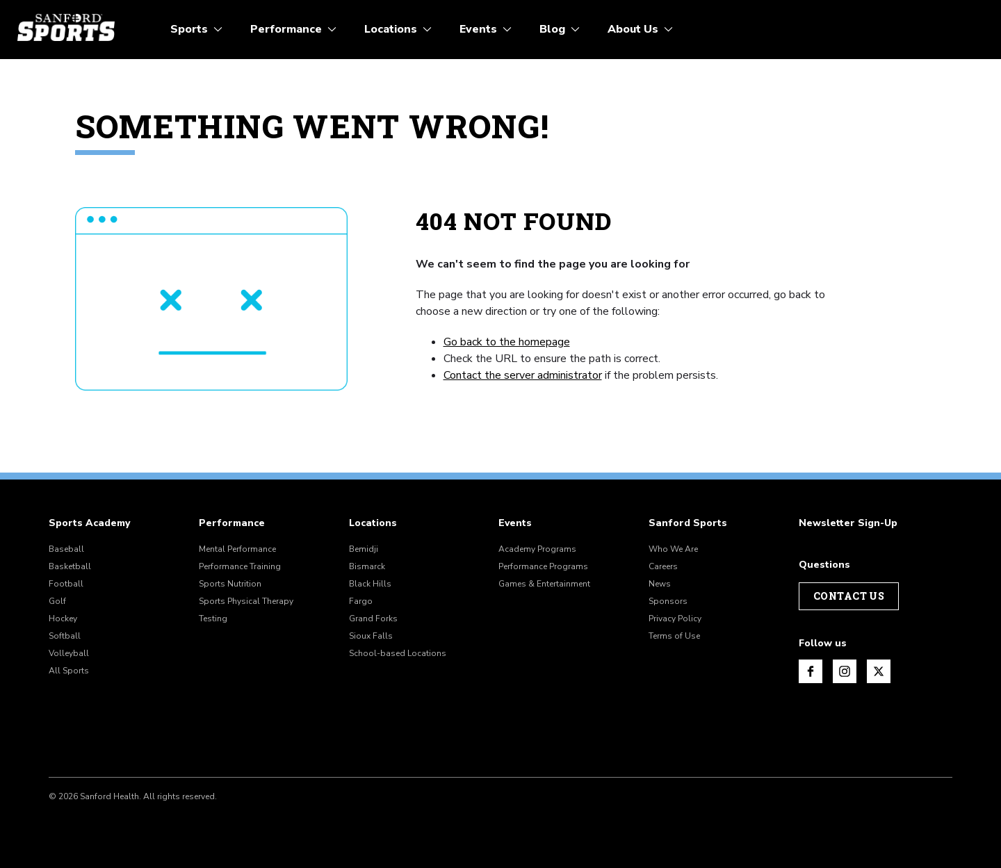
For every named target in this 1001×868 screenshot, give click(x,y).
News (660, 583)
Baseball (66, 549)
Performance (232, 523)
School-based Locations (397, 653)
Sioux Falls (371, 635)
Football (66, 583)
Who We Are (673, 549)
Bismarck (367, 566)
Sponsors (668, 601)
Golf (57, 601)
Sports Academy (89, 523)
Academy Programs (537, 549)
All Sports (69, 670)
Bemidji (363, 549)
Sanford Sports (688, 523)
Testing (213, 618)
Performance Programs (543, 566)
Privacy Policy (675, 618)
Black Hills (370, 583)
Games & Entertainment (544, 583)
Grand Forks (373, 618)
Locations (373, 523)
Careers (663, 566)
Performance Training (240, 566)
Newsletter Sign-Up (848, 523)
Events (515, 523)
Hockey (63, 618)
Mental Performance (237, 549)
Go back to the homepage (506, 342)
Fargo (361, 601)
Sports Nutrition (230, 583)
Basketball (70, 566)
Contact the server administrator (522, 375)
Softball (65, 635)
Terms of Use (674, 635)
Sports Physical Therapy (246, 601)
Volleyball (69, 653)
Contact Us (848, 596)
